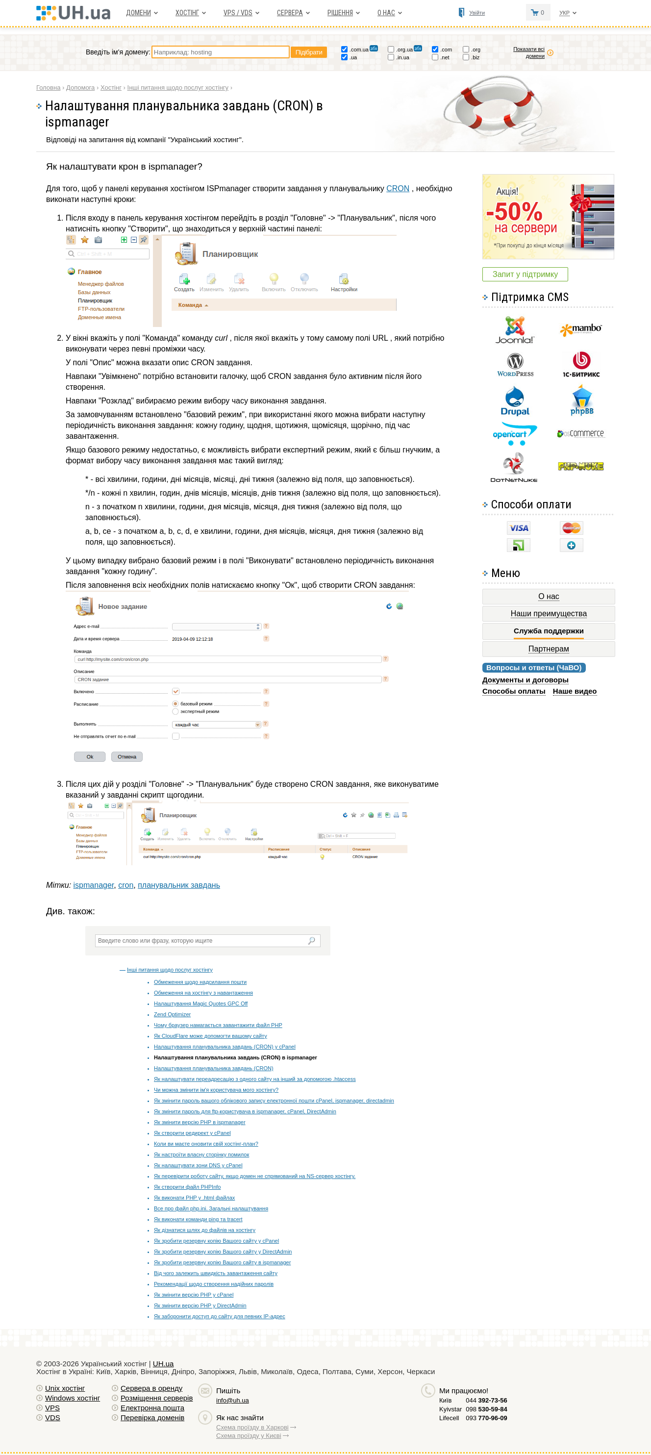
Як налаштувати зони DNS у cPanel (198, 1165)
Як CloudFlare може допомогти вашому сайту (210, 1036)
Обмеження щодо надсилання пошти (200, 982)
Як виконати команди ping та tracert (198, 1219)
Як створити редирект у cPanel (192, 1133)
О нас (386, 13)
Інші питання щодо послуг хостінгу (170, 970)
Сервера (290, 13)
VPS (52, 1408)
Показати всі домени (529, 52)
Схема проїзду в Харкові (252, 1427)
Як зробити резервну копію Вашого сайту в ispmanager (222, 1262)
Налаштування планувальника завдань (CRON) (214, 1068)
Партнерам (548, 649)
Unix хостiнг (65, 1388)
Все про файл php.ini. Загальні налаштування (211, 1208)
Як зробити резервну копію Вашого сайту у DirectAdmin (223, 1251)
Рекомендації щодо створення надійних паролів (214, 1284)
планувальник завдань (179, 885)
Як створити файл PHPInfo (187, 1187)
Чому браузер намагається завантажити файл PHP (218, 1025)
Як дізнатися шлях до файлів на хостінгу (204, 1230)
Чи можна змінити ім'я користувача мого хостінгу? (216, 1090)
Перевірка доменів (152, 1417)
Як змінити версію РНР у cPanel (193, 1295)
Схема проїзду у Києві (248, 1435)
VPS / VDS (238, 13)
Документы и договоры (525, 680)
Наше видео (575, 691)
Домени (138, 13)
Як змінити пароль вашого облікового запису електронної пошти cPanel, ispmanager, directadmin (274, 1101)
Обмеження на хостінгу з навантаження (203, 993)
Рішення (340, 13)
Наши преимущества (549, 613)
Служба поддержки (549, 631)
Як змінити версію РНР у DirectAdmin (200, 1305)
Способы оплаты (514, 691)
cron (125, 885)
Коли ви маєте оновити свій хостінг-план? (206, 1144)
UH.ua (163, 1363)
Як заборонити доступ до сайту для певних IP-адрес (219, 1316)
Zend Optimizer (172, 1014)
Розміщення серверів (157, 1398)
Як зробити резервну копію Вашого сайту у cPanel (216, 1241)
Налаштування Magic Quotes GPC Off (201, 1003)
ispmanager (94, 885)
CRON (397, 188)
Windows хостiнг (72, 1398)
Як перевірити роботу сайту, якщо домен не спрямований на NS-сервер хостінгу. (254, 1176)
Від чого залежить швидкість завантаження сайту (215, 1273)
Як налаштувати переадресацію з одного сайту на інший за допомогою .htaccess (255, 1079)
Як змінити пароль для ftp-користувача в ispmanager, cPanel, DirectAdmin (245, 1111)
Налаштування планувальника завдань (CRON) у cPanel (225, 1047)
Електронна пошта (152, 1408)
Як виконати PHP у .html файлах (194, 1198)
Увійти (477, 13)
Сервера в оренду (151, 1388)
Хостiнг (187, 13)
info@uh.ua (232, 1400)
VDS (52, 1417)
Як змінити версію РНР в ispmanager (200, 1122)
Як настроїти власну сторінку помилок (201, 1154)
